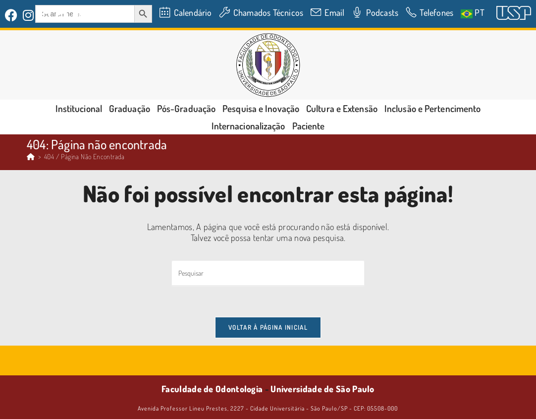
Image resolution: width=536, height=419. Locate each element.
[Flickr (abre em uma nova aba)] (62, 15)
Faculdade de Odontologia (212, 388)
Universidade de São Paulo (322, 388)
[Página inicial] (31, 156)
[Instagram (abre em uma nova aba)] (28, 15)
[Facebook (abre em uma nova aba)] (12, 15)
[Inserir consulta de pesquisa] (268, 273)
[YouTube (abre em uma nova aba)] (79, 15)
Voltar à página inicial (268, 327)
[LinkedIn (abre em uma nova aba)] (45, 15)
